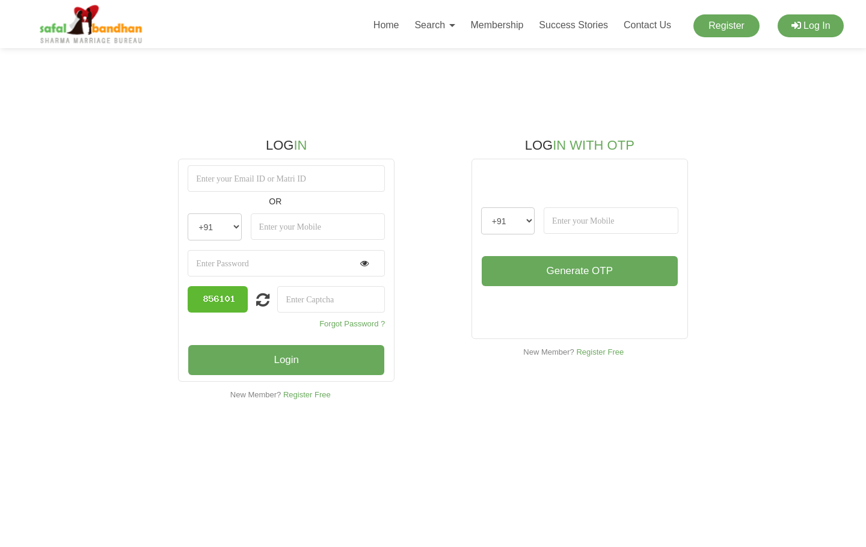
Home (386, 25)
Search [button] (434, 25)
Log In (811, 25)
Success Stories (573, 25)
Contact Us (647, 25)
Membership (496, 25)
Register (726, 25)
